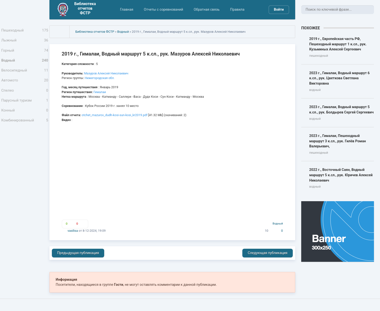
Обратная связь (207, 10)
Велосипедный (24, 75)
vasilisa (73, 230)
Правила (237, 10)
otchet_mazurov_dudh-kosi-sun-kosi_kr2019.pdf (114, 115)
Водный (24, 64)
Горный (24, 53)
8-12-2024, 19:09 (94, 230)
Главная (126, 10)
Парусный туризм (24, 109)
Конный (24, 120)
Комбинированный (24, 131)
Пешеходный (24, 31)
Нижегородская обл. (99, 78)
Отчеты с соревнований (163, 10)
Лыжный (24, 42)
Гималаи (100, 92)
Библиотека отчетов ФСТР (94, 31)
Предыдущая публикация (78, 253)
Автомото (24, 86)
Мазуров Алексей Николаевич (106, 73)
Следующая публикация (267, 253)
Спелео (24, 98)
